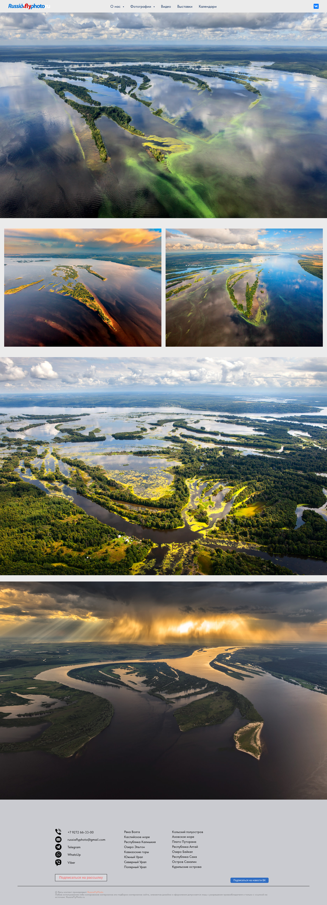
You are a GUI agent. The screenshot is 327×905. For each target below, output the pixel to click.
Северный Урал (135, 862)
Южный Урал (133, 857)
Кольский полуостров (187, 832)
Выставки (184, 6)
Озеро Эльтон (134, 847)
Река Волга (132, 832)
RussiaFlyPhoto (95, 892)
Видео (166, 6)
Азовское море (183, 837)
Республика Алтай (185, 847)
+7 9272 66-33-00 (81, 832)
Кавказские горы (136, 852)
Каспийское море (137, 837)
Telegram (74, 847)
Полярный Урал (135, 867)
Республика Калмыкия (140, 842)
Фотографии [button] (141, 6)
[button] (81, 877)
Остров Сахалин (184, 862)
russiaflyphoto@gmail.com (86, 840)
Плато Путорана (184, 842)
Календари (208, 6)
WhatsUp (74, 855)
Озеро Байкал (182, 852)
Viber (71, 863)
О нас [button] (116, 6)
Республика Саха (184, 857)
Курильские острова (186, 867)
